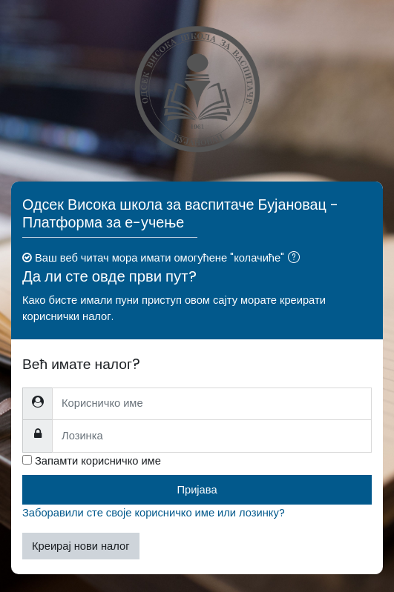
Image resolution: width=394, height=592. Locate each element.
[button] (296, 258)
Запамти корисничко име (98, 460)
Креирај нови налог (81, 546)
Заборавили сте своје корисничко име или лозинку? (153, 512)
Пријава (197, 489)
